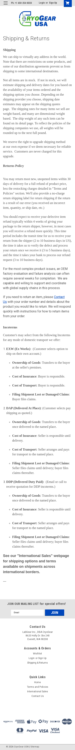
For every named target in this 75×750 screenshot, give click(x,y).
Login (42, 2)
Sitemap (34, 746)
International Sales (37, 691)
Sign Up (53, 2)
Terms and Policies (37, 687)
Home (37, 682)
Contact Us (37, 696)
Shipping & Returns (37, 662)
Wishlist (37, 653)
